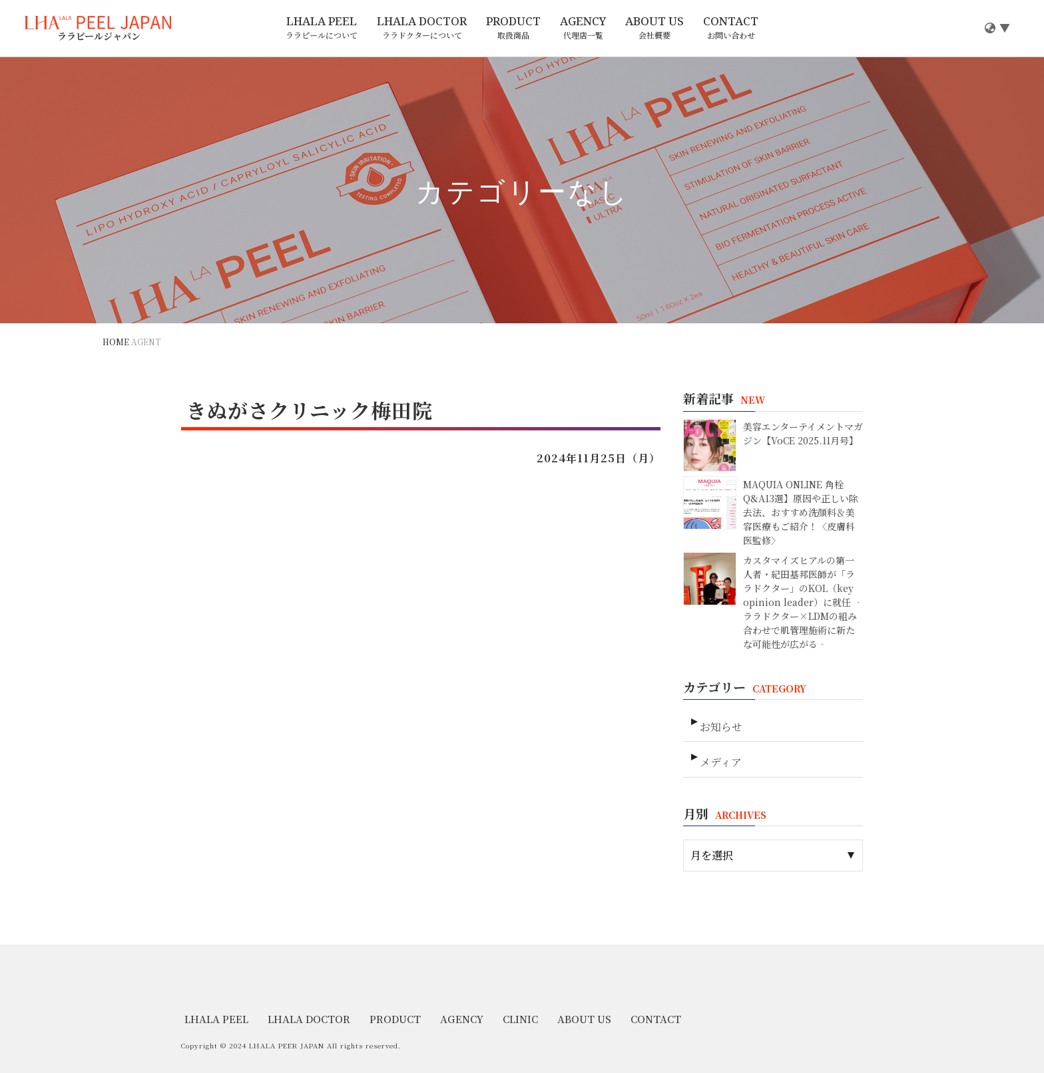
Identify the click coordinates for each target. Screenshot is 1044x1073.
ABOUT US (654, 28)
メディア (719, 751)
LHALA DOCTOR (422, 28)
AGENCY (583, 28)
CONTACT (730, 28)
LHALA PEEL (322, 28)
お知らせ (720, 721)
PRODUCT (513, 28)
